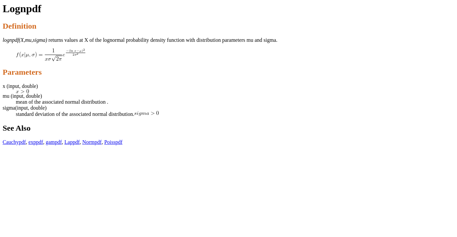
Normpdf (92, 142)
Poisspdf (113, 142)
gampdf (54, 142)
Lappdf (72, 142)
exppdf (35, 142)
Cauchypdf (14, 142)
